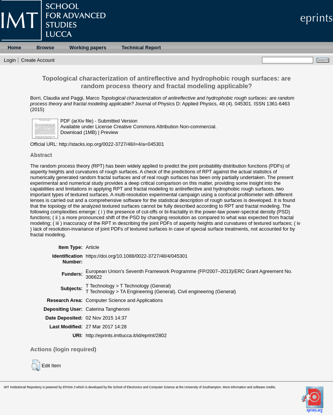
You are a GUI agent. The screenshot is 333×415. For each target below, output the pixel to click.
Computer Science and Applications (124, 300)
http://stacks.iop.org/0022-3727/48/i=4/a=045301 (111, 144)
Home (14, 47)
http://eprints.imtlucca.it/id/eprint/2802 (126, 335)
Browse (45, 47)
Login (10, 60)
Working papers (88, 47)
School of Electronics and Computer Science (144, 387)
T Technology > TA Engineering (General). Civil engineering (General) (161, 291)
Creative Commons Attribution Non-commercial (164, 126)
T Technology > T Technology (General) (128, 286)
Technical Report (141, 47)
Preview (109, 132)
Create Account (38, 60)
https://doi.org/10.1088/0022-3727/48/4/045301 (137, 256)
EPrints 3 (69, 387)
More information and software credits (249, 387)
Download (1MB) (78, 132)
